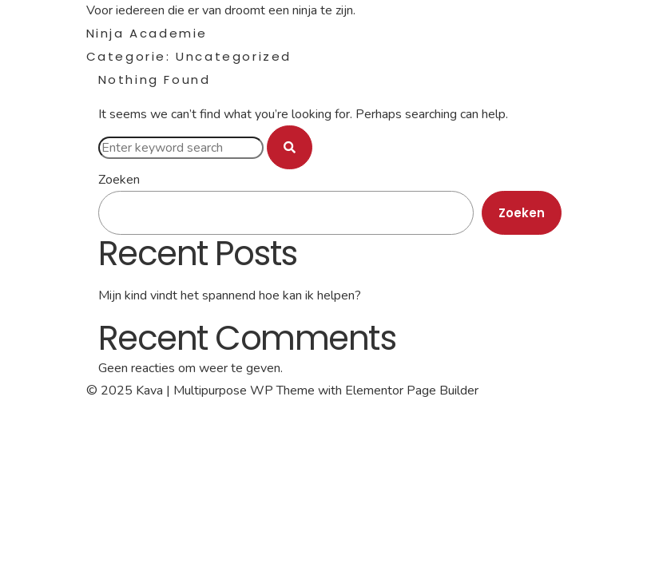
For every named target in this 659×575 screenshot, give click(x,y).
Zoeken (119, 179)
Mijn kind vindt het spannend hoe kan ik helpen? (229, 295)
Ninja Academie (147, 33)
